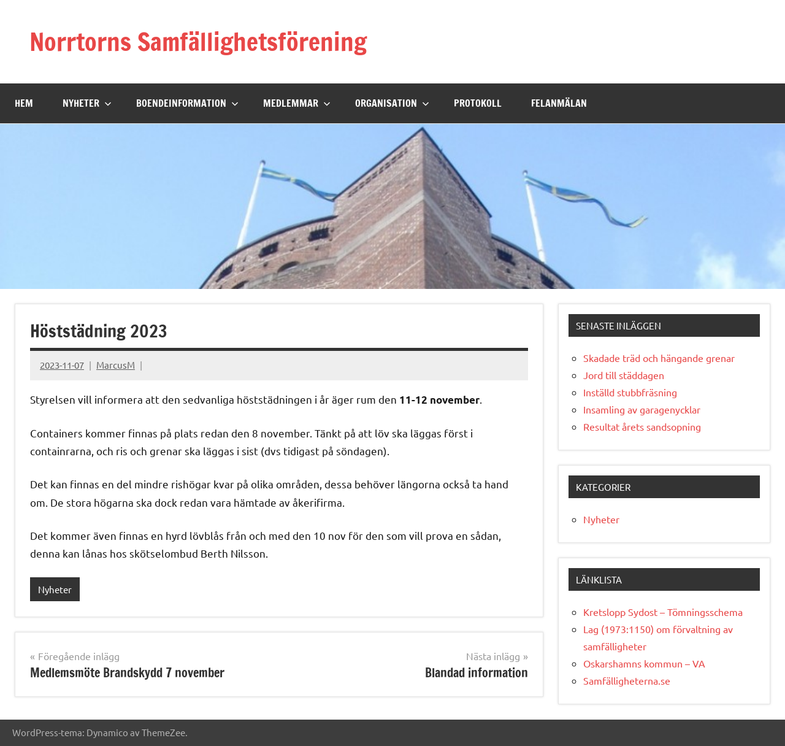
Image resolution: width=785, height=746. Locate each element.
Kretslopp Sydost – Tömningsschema (663, 612)
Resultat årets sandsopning (642, 426)
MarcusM (115, 365)
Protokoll (478, 103)
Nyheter (87, 103)
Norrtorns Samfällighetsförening (198, 41)
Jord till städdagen (623, 375)
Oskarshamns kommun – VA (644, 663)
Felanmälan (559, 103)
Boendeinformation (187, 103)
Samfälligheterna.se (626, 680)
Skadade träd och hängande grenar (659, 358)
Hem (24, 103)
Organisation (392, 103)
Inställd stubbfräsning (630, 392)
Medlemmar (297, 103)
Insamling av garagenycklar (641, 409)
